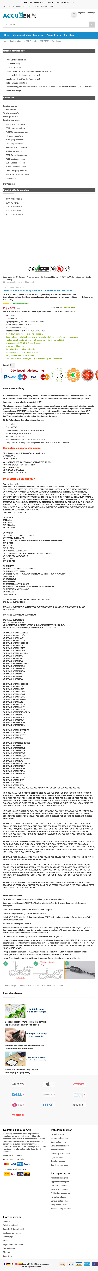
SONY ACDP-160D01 (14, 208)
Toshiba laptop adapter (61, 1210)
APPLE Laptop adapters (16, 168)
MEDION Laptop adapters (16, 148)
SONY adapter (32, 42)
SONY (13, 316)
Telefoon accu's (11, 114)
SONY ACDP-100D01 (14, 200)
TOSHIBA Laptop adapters (17, 156)
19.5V (40, 332)
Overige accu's (10, 117)
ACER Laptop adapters (15, 160)
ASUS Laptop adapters (15, 125)
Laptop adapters (11, 121)
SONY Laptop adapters (15, 164)
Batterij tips (8, 1238)
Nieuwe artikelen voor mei (43, 6)
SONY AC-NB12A (12, 204)
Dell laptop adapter (59, 1187)
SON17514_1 (22, 329)
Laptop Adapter (16, 42)
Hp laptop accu (57, 1135)
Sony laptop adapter (59, 1206)
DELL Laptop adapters (15, 129)
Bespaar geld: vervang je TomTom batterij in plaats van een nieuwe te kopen (26, 1024)
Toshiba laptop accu (59, 1166)
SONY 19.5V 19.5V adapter (50, 42)
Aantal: (6, 366)
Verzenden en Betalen (21, 6)
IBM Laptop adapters (15, 141)
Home (7, 36)
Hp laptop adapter (58, 1198)
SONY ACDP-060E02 (14, 215)
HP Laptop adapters (14, 137)
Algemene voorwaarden (13, 1245)
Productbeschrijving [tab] (13, 389)
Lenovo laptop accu (59, 1139)
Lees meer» (11, 179)
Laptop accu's (10, 107)
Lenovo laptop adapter (60, 1202)
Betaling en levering (11, 1226)
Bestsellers (38, 36)
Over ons (6, 6)
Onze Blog (69, 36)
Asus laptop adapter (59, 1190)
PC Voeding (9, 185)
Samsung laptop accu (60, 1147)
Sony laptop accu (58, 1143)
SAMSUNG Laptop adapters (17, 175)
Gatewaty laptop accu (60, 1155)
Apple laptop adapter (60, 1183)
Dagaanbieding (54, 36)
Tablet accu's (9, 110)
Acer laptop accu (58, 1162)
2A (44, 332)
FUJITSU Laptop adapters (17, 133)
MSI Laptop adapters (14, 152)
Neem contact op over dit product (18, 283)
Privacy (6, 1242)
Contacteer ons (9, 1249)
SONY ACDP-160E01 (14, 212)
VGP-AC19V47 (32, 332)
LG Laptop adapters (14, 145)
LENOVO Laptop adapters (16, 171)
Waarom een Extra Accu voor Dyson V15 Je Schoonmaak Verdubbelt (25, 1048)
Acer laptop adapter (59, 1179)
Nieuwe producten (22, 36)
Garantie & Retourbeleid (13, 1230)
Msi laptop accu (57, 1151)
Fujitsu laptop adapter (60, 1194)
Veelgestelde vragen (12, 1234)
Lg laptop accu (57, 1158)
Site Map (6, 1253)
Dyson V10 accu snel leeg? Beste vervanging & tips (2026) (21, 1072)
